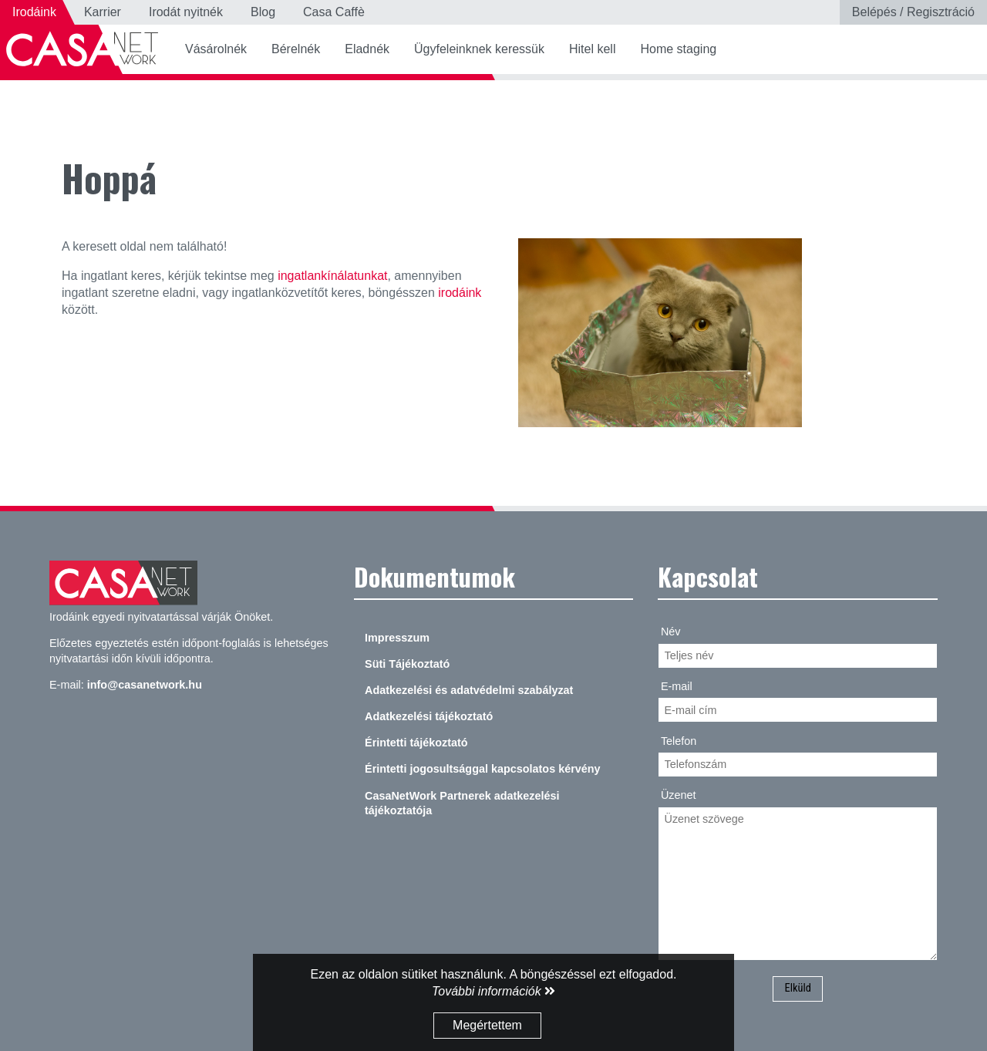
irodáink (459, 292)
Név (671, 631)
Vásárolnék (216, 49)
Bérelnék (295, 49)
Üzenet (678, 795)
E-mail (676, 686)
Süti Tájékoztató (407, 664)
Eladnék (367, 49)
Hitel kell (592, 49)
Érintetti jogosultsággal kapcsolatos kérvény (483, 769)
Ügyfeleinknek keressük (479, 49)
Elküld (797, 988)
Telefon (678, 741)
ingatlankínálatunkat (332, 275)
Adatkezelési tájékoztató (429, 716)
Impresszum (397, 638)
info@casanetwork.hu (144, 685)
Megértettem (487, 1025)
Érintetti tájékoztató (416, 742)
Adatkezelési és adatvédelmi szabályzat (469, 690)
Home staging (678, 49)
